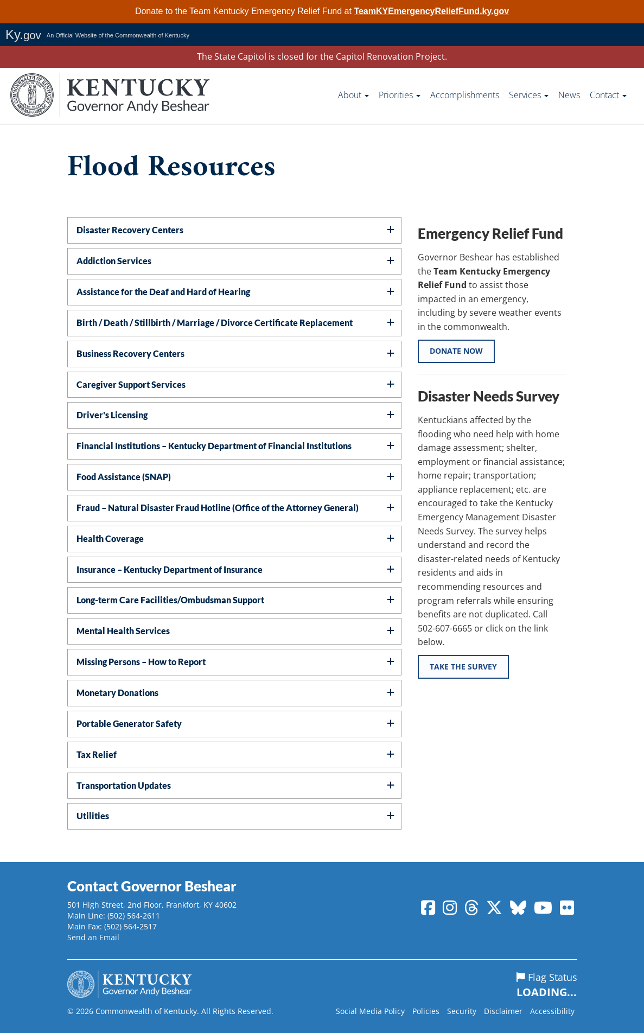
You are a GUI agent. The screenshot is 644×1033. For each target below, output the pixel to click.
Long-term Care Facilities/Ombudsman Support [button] (170, 600)
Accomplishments (464, 95)
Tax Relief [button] (96, 754)
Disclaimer (503, 1011)
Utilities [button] (92, 816)
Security (461, 1011)
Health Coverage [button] (110, 538)
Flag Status (547, 985)
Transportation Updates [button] (123, 785)
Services (529, 95)
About (353, 95)
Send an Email (93, 937)
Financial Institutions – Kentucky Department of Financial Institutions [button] (214, 446)
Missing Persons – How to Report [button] (141, 661)
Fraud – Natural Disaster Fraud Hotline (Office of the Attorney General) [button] (217, 507)
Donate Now (456, 352)
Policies (425, 1011)
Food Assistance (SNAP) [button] (123, 476)
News (569, 95)
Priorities (399, 95)
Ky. (23, 34)
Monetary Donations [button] (117, 692)
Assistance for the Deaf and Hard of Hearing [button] (163, 291)
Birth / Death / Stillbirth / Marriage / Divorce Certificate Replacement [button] (214, 322)
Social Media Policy (370, 1011)
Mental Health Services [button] (123, 631)
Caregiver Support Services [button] (131, 384)
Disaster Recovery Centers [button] (129, 230)
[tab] (234, 230)
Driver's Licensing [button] (112, 415)
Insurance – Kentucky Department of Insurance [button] (169, 569)
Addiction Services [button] (113, 261)
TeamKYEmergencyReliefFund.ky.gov (431, 11)
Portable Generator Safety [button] (129, 723)
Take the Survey (464, 668)
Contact (608, 95)
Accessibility (552, 1011)
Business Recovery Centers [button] (130, 353)
